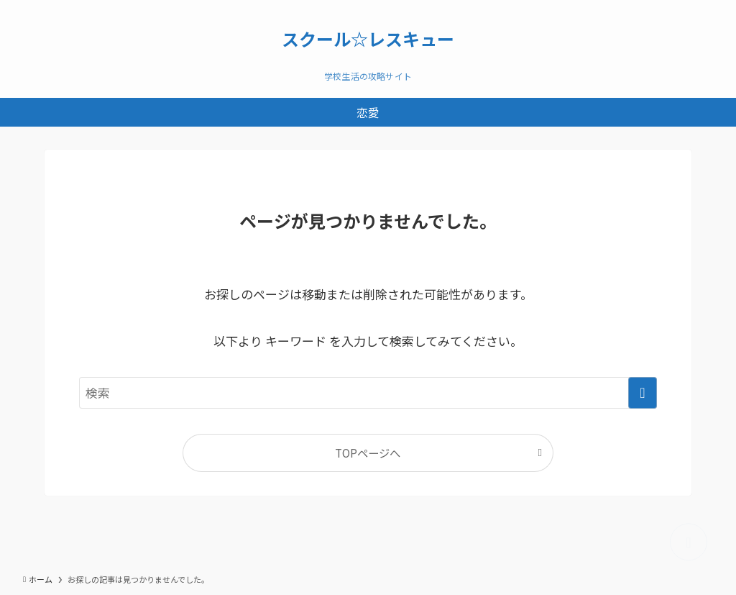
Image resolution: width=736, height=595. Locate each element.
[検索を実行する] (642, 393)
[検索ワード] (368, 393)
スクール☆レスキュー (368, 38)
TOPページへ (367, 452)
